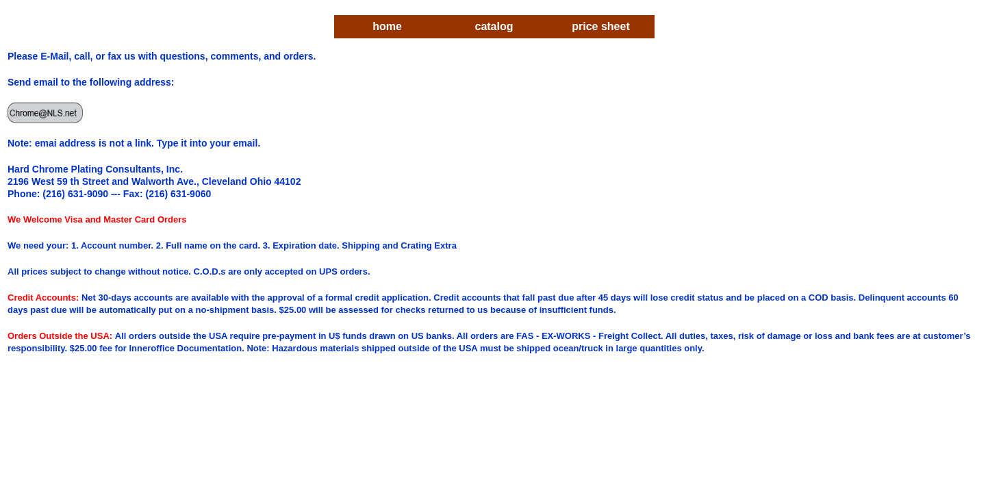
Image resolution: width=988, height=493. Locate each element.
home (387, 26)
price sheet (600, 26)
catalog (493, 26)
